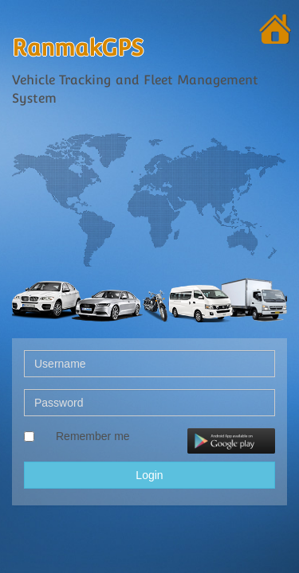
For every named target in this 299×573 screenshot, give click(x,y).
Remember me (93, 436)
